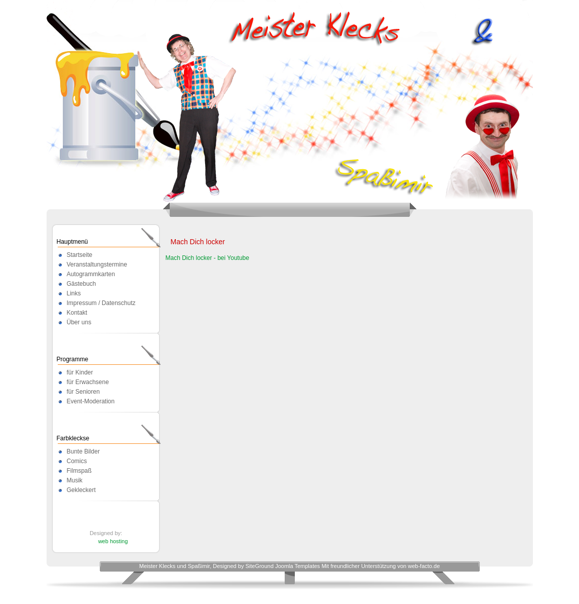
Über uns (79, 322)
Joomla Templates (297, 566)
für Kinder (80, 372)
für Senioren (83, 391)
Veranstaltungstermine (97, 264)
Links (74, 293)
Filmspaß (79, 470)
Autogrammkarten (91, 274)
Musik (75, 480)
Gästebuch (81, 283)
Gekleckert (81, 490)
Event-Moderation (91, 401)
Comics (77, 461)
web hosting (113, 541)
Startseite (80, 254)
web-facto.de (424, 566)
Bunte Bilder (83, 451)
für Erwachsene (88, 382)
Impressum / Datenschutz (101, 303)
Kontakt (77, 312)
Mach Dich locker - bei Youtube (207, 257)
